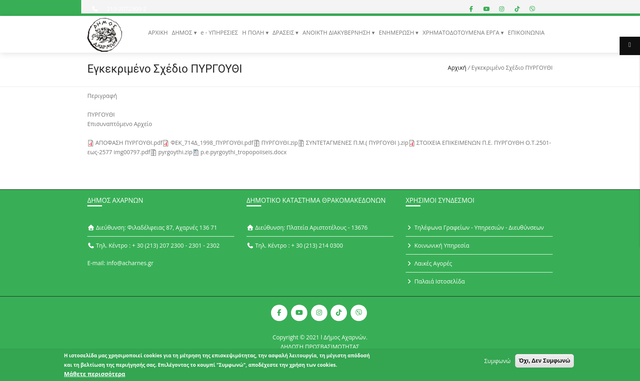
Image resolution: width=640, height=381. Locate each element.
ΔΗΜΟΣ (182, 32)
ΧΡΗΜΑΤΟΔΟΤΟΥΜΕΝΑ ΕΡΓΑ (461, 32)
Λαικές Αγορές (429, 263)
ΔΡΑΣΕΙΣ (284, 32)
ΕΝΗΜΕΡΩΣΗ (397, 32)
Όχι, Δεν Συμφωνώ (544, 362)
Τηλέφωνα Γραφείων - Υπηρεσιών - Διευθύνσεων (475, 227)
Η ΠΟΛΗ (253, 32)
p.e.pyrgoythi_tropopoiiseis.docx (243, 152)
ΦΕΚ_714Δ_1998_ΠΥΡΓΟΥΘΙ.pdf (212, 142)
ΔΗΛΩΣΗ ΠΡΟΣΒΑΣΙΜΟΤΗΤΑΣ (320, 346)
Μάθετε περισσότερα (94, 375)
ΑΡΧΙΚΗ (158, 32)
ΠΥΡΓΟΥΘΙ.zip (279, 142)
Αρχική (457, 67)
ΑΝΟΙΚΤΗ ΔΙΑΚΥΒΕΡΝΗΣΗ (337, 32)
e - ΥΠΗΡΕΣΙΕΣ (219, 32)
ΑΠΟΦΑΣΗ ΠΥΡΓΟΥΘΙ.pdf (129, 142)
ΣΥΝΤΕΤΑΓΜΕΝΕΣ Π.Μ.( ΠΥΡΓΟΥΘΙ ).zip (357, 142)
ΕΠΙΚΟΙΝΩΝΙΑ (526, 32)
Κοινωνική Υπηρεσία (437, 245)
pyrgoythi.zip (175, 152)
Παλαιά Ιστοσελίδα (435, 281)
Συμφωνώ (497, 362)
